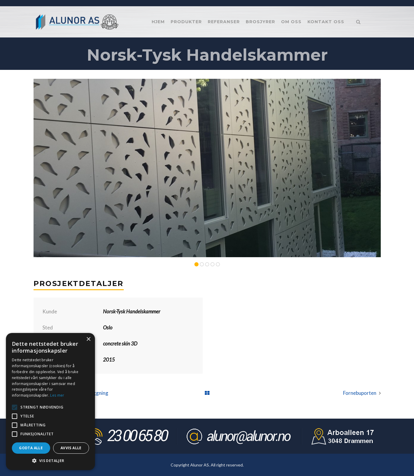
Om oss (291, 21)
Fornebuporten (359, 393)
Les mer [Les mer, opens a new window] (57, 395)
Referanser (224, 21)
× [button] (88, 339)
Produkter (186, 21)
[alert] (50, 401)
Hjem (158, 21)
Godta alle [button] (31, 447)
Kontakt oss (325, 21)
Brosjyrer (260, 21)
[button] (50, 461)
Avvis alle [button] (71, 447)
